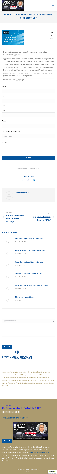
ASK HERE (7, 346)
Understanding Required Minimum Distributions (32, 285)
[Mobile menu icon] (53, 6)
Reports (6, 32)
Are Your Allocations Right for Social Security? (31, 250)
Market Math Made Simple (24, 297)
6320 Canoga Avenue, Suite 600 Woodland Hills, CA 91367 (21, 408)
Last (3, 106)
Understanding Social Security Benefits (29, 239)
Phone (4, 121)
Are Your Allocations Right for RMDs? (28, 274)
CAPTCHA (5, 142)
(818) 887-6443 (7, 405)
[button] (52, 472)
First (3, 96)
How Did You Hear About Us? (12, 132)
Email (4, 110)
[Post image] (7, 242)
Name (5, 86)
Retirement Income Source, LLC (39, 452)
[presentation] (17, 148)
